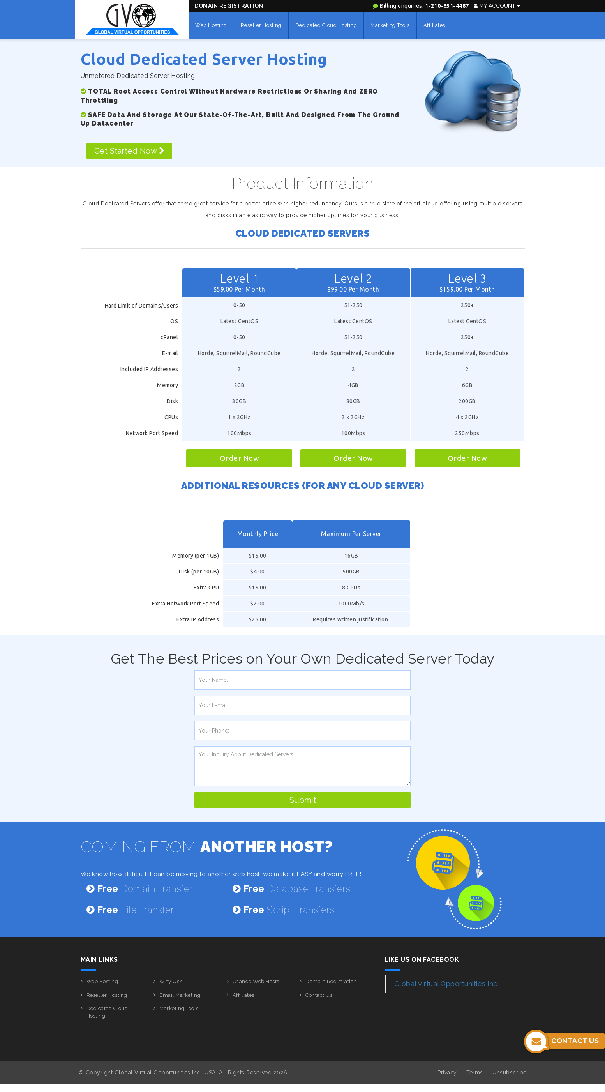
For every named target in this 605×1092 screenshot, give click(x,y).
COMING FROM (207, 846)
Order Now (239, 458)
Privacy (447, 1072)
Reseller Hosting (261, 25)
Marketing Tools (390, 25)
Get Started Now (129, 151)
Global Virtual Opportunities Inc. (446, 984)
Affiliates (434, 25)
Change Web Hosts (256, 981)
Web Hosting (211, 25)
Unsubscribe (509, 1072)
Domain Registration (228, 6)
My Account (497, 6)
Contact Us (318, 995)
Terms (474, 1072)
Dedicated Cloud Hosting (326, 25)
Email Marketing (180, 995)
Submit (302, 800)
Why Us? (170, 981)
